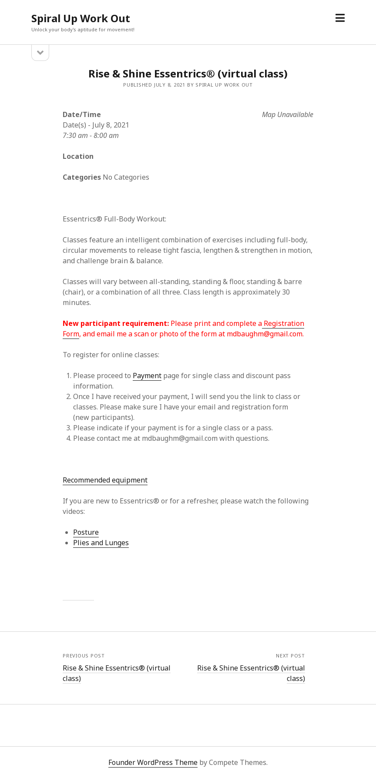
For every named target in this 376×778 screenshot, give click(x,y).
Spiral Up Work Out (80, 18)
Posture (86, 532)
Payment (147, 375)
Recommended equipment (105, 480)
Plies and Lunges (101, 542)
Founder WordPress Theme (153, 762)
